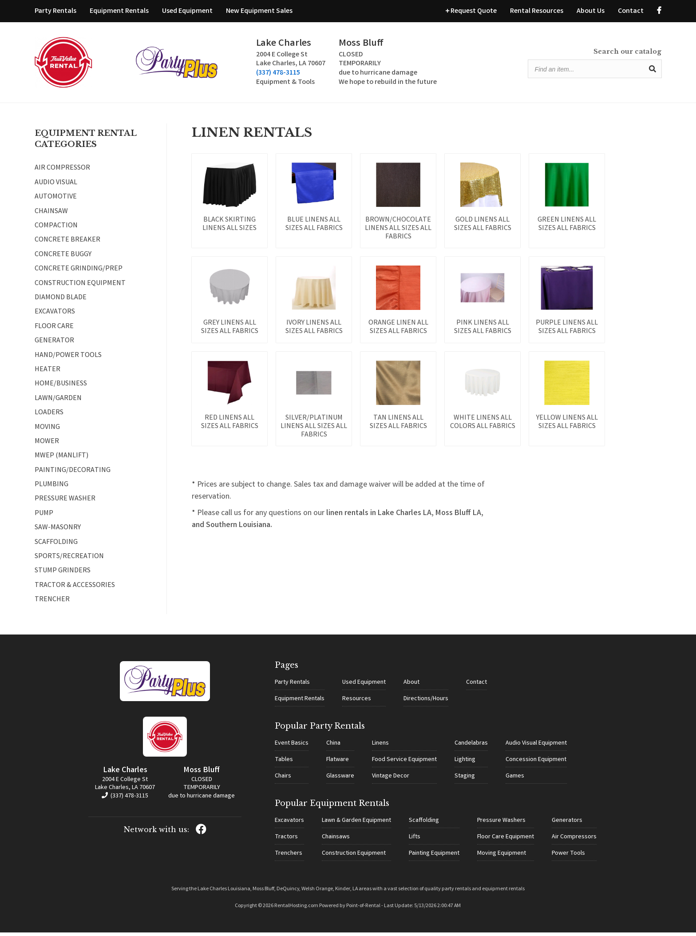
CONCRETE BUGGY (63, 259)
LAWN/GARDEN (58, 403)
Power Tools (568, 857)
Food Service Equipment (404, 763)
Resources (356, 702)
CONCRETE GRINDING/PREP (79, 273)
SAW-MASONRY (58, 532)
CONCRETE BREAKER (67, 244)
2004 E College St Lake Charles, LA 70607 (125, 788)
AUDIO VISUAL (56, 187)
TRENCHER (52, 604)
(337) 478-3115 (223, 75)
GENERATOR (54, 345)
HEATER (47, 374)
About (411, 686)
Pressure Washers (501, 824)
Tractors (286, 840)
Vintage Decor (390, 779)
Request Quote (471, 11)
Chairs (283, 779)
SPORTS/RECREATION (69, 561)
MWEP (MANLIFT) (61, 460)
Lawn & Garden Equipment (356, 824)
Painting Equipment (434, 857)
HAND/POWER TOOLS (68, 359)
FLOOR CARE (54, 331)
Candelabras (471, 746)
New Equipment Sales (259, 11)
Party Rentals (55, 11)
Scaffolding (424, 824)
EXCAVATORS (55, 316)
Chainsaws (336, 840)
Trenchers (288, 857)
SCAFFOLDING (56, 546)
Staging (465, 779)
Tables (284, 763)
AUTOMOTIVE (56, 201)
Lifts (414, 840)
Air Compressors (574, 840)
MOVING (47, 431)
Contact (631, 11)
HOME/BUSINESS (61, 388)
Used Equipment (187, 11)
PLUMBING (51, 489)
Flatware (337, 763)
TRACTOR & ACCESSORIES (75, 590)
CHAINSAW (51, 216)
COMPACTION (56, 230)
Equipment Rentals (119, 11)
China (333, 746)
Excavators (289, 824)
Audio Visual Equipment (536, 746)
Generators (567, 824)
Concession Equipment (536, 763)
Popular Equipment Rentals (332, 807)
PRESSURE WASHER (65, 503)
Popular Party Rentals (320, 729)
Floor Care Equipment (505, 840)
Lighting (465, 763)
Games (515, 779)
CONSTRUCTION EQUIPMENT (80, 288)
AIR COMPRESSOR (62, 172)
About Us (591, 11)
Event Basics (291, 746)
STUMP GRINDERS (63, 575)
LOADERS (49, 417)
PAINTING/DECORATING (73, 475)
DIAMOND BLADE (61, 302)
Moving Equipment (501, 857)
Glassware (340, 779)
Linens (380, 746)
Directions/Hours (425, 702)
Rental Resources (536, 11)
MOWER (47, 446)
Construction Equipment (354, 857)
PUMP (44, 518)
